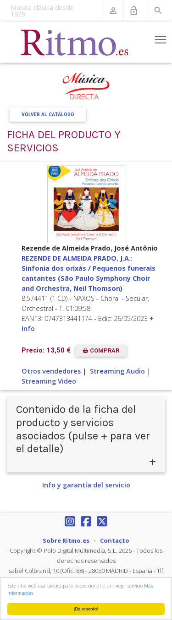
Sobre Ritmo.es (66, 540)
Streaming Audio (117, 371)
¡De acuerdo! (86, 609)
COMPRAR (101, 350)
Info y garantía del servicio (86, 485)
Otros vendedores (51, 371)
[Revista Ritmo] (74, 42)
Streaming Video (49, 381)
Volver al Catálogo (48, 115)
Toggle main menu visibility (161, 38)
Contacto (114, 540)
